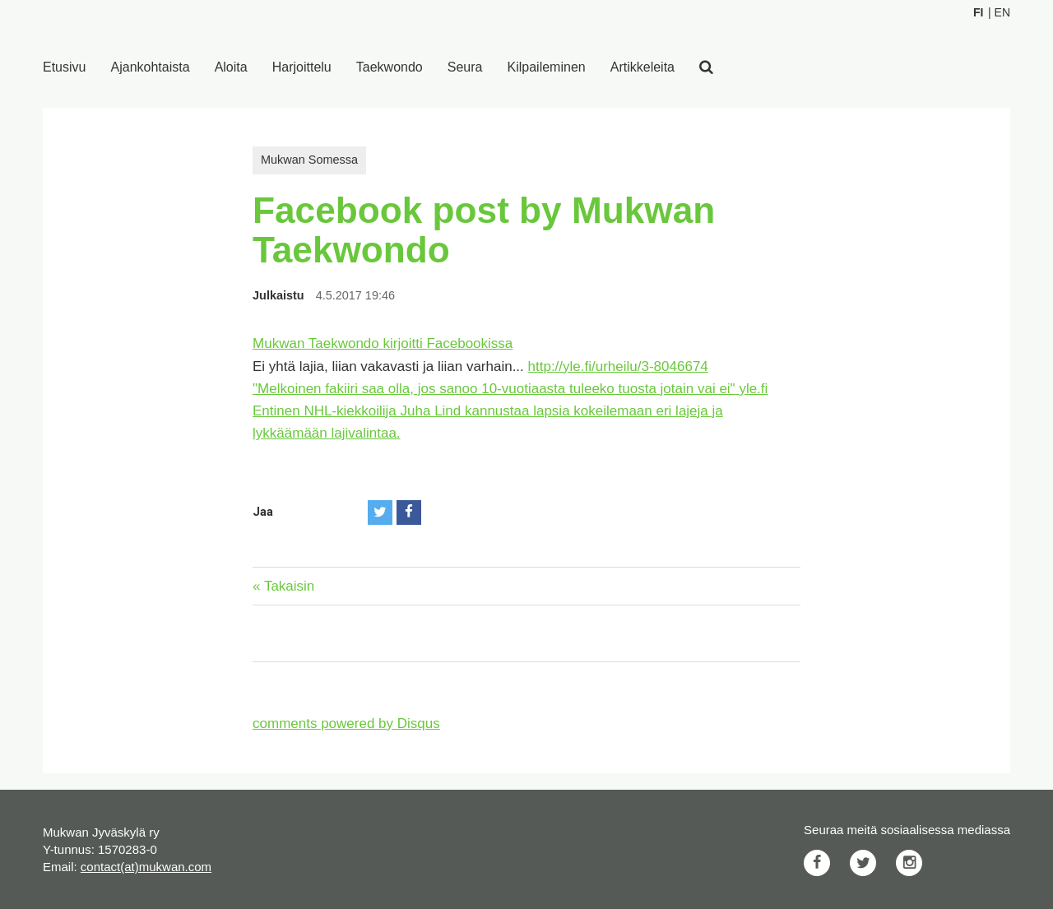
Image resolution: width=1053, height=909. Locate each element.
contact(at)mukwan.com (146, 867)
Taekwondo (389, 67)
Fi (978, 12)
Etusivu (64, 67)
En (1002, 12)
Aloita (231, 67)
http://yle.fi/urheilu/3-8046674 (618, 366)
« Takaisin (283, 586)
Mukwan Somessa (309, 159)
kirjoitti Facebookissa (448, 343)
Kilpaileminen (547, 67)
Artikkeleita (642, 67)
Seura (465, 67)
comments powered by (346, 723)
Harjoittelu (302, 67)
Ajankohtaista (150, 67)
